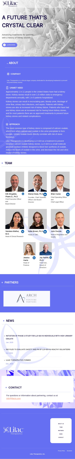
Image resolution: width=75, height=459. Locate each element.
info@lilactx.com (13, 400)
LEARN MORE (11, 45)
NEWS (60, 434)
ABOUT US (61, 423)
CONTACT (61, 437)
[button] (69, 4)
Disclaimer (69, 450)
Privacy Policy (61, 450)
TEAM (60, 427)
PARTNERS (61, 430)
